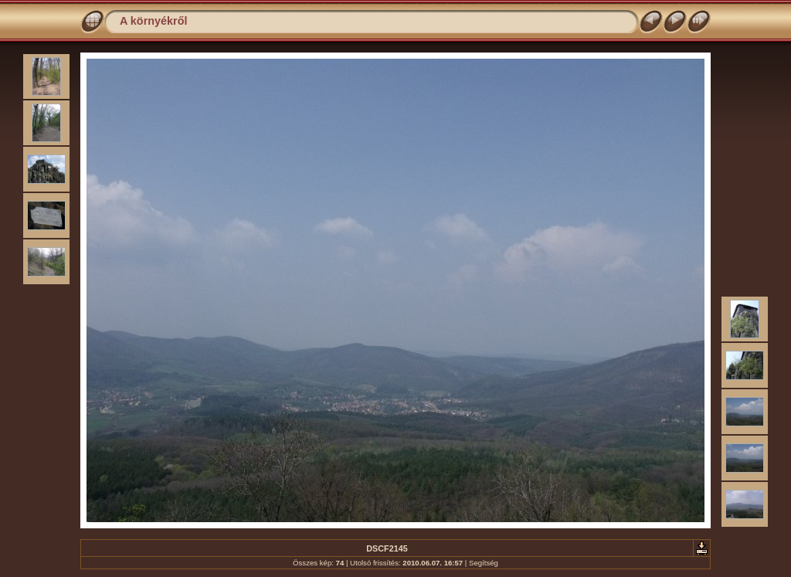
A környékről (153, 21)
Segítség (483, 562)
